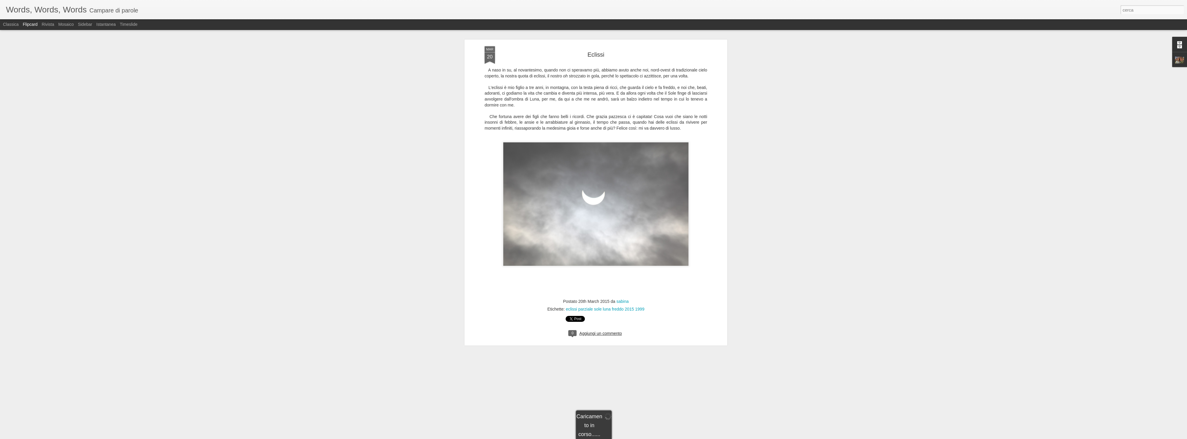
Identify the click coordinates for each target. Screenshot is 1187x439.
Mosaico (66, 24)
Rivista (48, 24)
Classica (11, 24)
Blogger (612, 436)
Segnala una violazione (636, 436)
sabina (622, 187)
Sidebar (85, 24)
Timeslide (128, 24)
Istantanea (106, 24)
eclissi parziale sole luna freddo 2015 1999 (605, 195)
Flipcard (30, 24)
